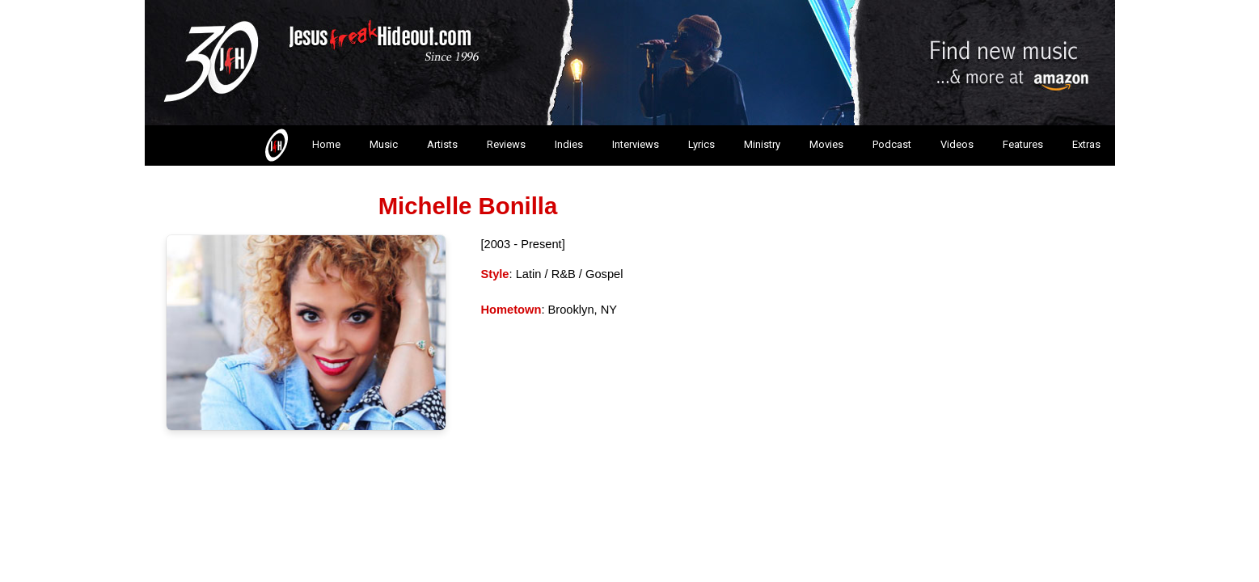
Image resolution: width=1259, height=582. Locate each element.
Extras (1086, 144)
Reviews (506, 144)
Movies (826, 144)
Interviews (635, 144)
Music (384, 144)
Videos (957, 144)
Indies (569, 144)
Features (1023, 144)
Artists (442, 144)
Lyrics (701, 144)
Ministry (762, 144)
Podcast (891, 144)
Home (301, 145)
